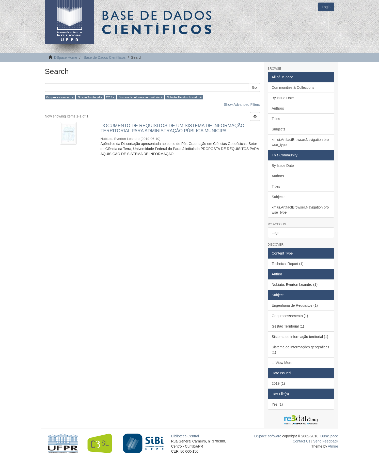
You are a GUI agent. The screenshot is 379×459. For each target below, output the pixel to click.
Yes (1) (277, 404)
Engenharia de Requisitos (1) (295, 305)
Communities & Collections (293, 87)
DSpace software (267, 436)
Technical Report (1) (288, 264)
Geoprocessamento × (59, 97)
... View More (282, 363)
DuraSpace (329, 436)
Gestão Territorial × (90, 97)
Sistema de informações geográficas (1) (300, 349)
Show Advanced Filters (242, 104)
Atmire (332, 446)
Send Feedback (325, 441)
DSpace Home (65, 57)
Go (254, 87)
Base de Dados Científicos (104, 57)
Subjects (279, 129)
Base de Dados (158, 22)
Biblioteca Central (185, 436)
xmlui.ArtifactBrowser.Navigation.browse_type (300, 142)
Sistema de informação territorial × (141, 97)
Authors (278, 108)
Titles (276, 119)
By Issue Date (283, 98)
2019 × (110, 97)
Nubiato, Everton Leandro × (184, 97)
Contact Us (301, 441)
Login (276, 233)
